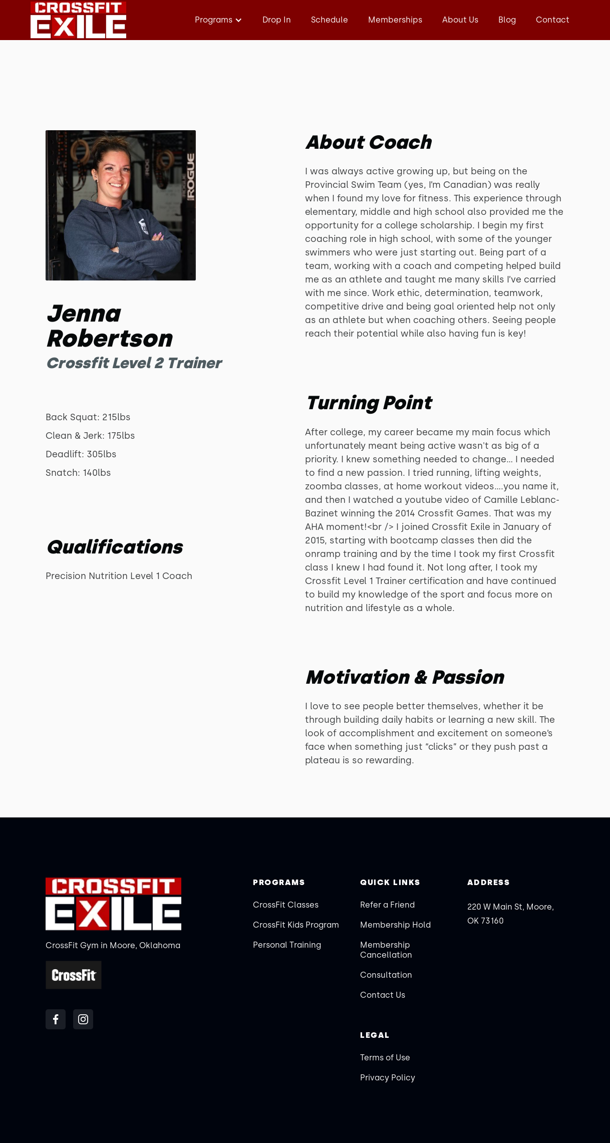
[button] (217, 20)
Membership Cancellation (386, 950)
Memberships (395, 20)
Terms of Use (385, 1057)
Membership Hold (395, 925)
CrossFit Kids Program (296, 925)
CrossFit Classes (286, 905)
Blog (507, 20)
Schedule (329, 20)
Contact (552, 20)
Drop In (276, 20)
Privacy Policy (387, 1077)
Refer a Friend (387, 905)
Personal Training (287, 945)
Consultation (386, 975)
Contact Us (382, 995)
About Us (460, 20)
